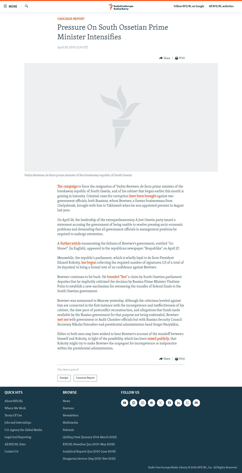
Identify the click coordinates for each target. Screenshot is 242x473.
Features (68, 408)
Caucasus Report (71, 19)
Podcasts (68, 429)
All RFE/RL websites (221, 6)
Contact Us (11, 451)
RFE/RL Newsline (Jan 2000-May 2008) (89, 444)
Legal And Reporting (18, 437)
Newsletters (70, 415)
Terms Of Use (13, 415)
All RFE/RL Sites (15, 444)
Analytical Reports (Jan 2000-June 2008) (89, 451)
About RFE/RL (14, 401)
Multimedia (70, 422)
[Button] (164, 58)
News (66, 401)
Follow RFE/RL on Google (189, 6)
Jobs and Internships (18, 422)
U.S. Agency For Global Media (23, 429)
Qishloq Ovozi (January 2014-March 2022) (90, 437)
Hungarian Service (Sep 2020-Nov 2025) (89, 458)
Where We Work (15, 408)
